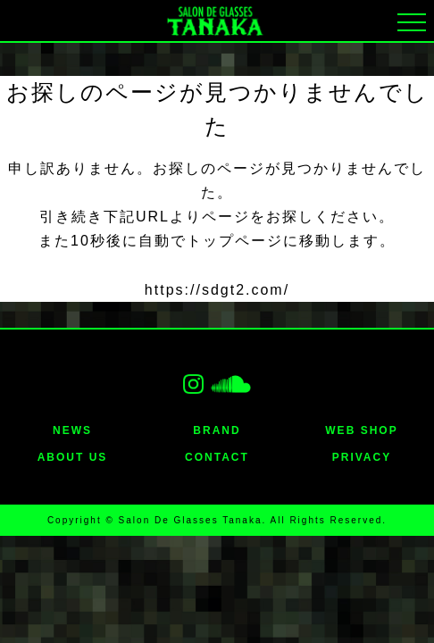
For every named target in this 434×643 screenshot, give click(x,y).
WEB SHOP (361, 430)
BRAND (216, 430)
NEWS (72, 430)
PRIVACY (361, 457)
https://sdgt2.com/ (217, 289)
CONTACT (217, 457)
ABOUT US (73, 457)
